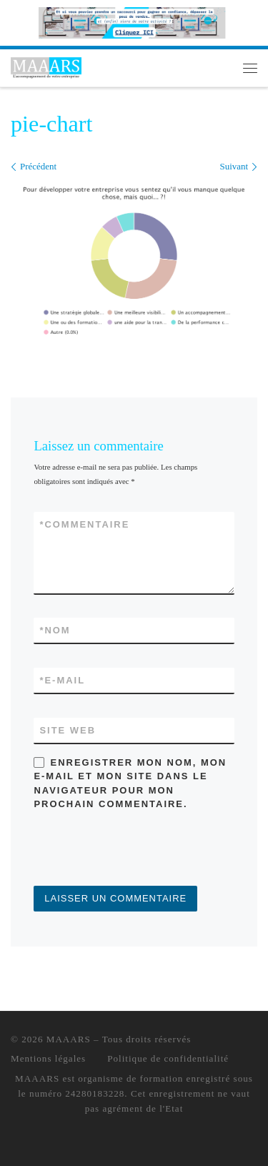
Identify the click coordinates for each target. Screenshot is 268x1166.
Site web (67, 730)
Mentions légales (48, 1058)
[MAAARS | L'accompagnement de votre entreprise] (46, 66)
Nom (54, 630)
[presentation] (142, 851)
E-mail (62, 680)
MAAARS (68, 1039)
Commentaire (84, 524)
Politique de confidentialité (168, 1058)
